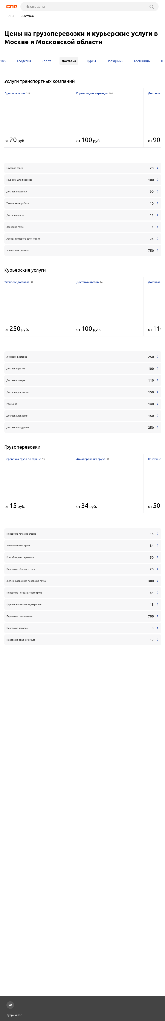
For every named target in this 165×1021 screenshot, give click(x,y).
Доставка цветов (89, 282)
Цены (10, 16)
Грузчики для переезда (94, 93)
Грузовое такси (17, 93)
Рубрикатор (14, 1015)
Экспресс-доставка (19, 282)
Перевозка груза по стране (25, 459)
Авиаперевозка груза (92, 459)
